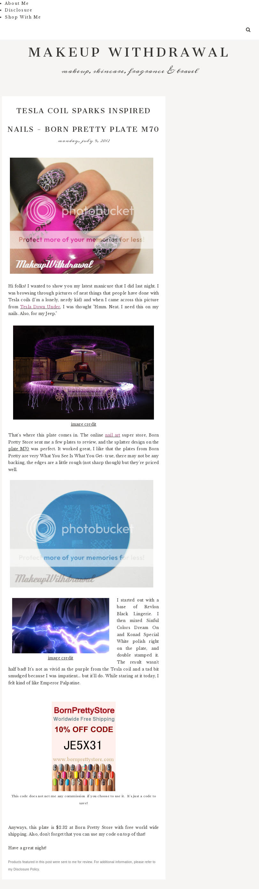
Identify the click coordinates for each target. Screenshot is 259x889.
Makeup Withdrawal (129, 48)
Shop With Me (23, 17)
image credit (83, 424)
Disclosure (19, 10)
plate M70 (18, 448)
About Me (17, 3)
